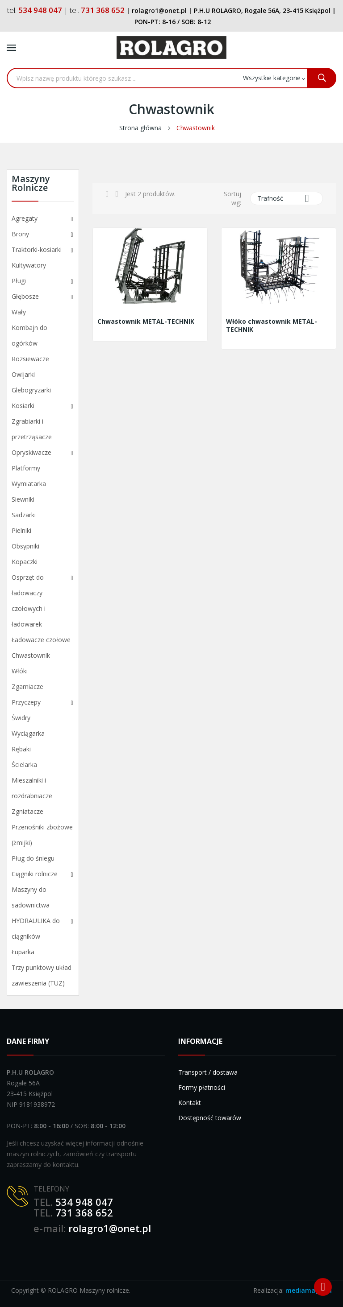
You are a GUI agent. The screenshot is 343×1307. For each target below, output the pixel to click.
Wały (19, 312)
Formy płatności (201, 1087)
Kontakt (189, 1102)
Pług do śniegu (33, 858)
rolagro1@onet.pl (109, 1228)
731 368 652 (84, 1212)
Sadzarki (24, 515)
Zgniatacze (27, 811)
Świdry (21, 717)
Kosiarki (23, 405)
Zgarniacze (27, 686)
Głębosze (25, 296)
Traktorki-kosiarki (37, 249)
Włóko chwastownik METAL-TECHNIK (271, 325)
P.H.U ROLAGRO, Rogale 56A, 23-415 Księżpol (262, 10)
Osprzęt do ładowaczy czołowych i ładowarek (29, 600)
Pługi (19, 280)
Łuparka (23, 952)
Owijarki (23, 374)
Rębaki (21, 749)
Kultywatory (29, 265)
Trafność (286, 198)
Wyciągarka (28, 733)
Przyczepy (26, 702)
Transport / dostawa (208, 1072)
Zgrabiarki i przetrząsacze (32, 429)
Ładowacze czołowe (41, 639)
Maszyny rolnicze (31, 184)
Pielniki (21, 530)
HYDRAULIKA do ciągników (36, 928)
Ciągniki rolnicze (35, 874)
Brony (20, 234)
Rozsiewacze (30, 359)
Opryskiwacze (31, 452)
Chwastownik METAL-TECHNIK (145, 321)
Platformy (26, 468)
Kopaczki (25, 561)
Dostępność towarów (209, 1117)
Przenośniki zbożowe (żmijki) (42, 835)
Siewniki (23, 499)
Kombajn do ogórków (29, 335)
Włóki (20, 671)
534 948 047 (84, 1201)
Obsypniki (25, 546)
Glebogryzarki (31, 390)
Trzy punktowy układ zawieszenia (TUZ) (41, 975)
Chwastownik (31, 655)
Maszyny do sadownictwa (31, 897)
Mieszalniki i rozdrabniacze (32, 788)
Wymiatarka (29, 483)
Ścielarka (24, 764)
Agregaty (25, 218)
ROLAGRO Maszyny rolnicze (88, 1290)
